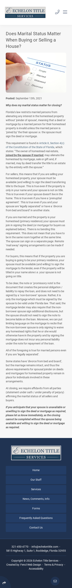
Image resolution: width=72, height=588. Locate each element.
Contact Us (36, 527)
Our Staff (36, 479)
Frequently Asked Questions (36, 517)
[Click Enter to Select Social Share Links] (5, 582)
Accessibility (36, 568)
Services (36, 489)
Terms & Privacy (53, 564)
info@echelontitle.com (44, 546)
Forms (36, 508)
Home (36, 470)
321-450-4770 (20, 546)
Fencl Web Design (30, 564)
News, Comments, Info (36, 498)
